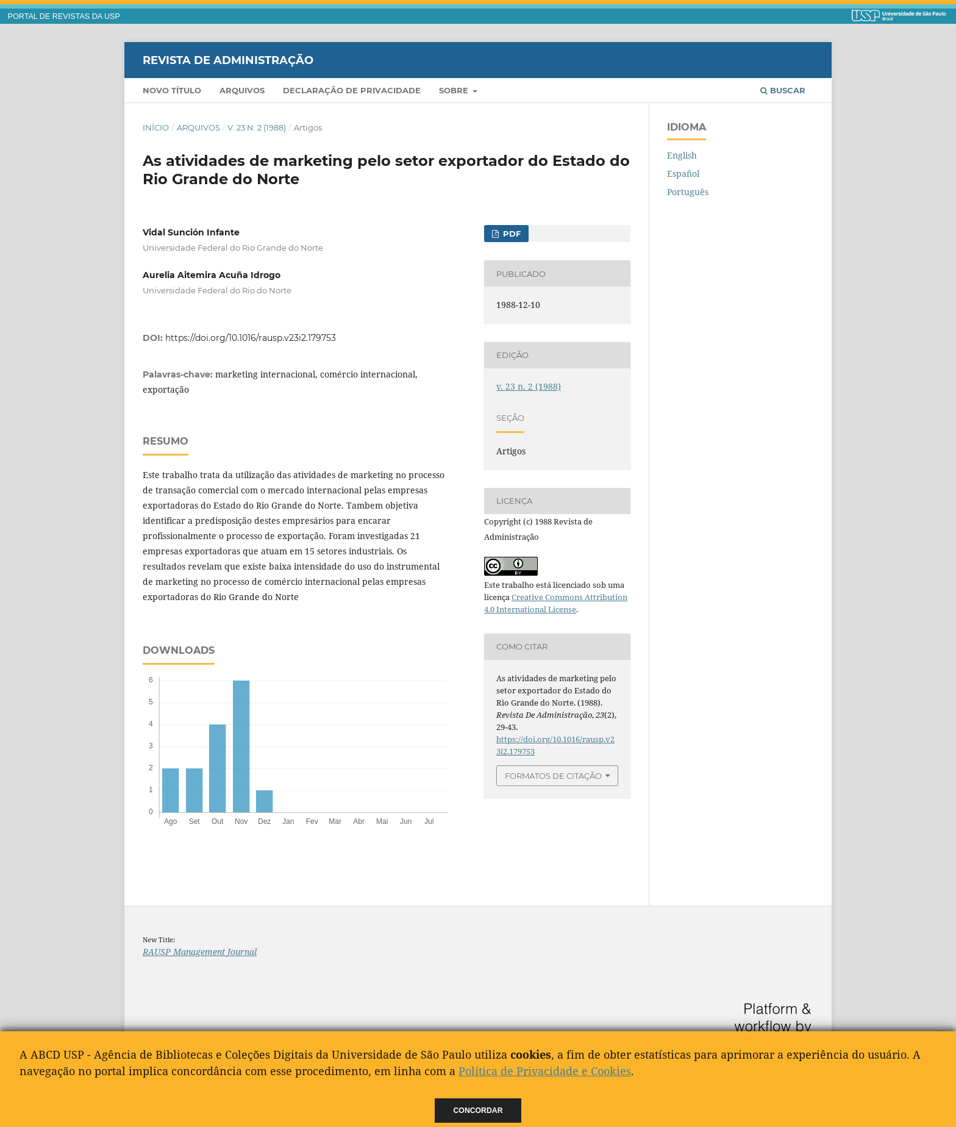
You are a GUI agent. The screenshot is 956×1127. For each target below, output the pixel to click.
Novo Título (172, 90)
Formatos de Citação (553, 776)
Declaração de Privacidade (352, 90)
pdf (511, 233)
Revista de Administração (228, 59)
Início (156, 127)
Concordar (478, 1110)
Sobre (455, 90)
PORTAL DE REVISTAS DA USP (64, 16)
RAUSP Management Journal (200, 951)
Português (687, 192)
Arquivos (242, 90)
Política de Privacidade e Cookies (544, 1071)
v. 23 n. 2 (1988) (256, 127)
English (682, 155)
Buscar (782, 90)
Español (683, 173)
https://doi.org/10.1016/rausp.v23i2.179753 (250, 337)
